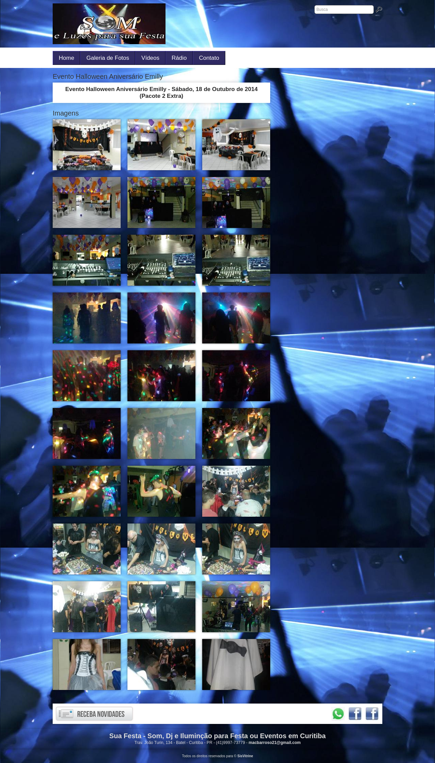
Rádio (179, 58)
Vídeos (150, 58)
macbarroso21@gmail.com (275, 742)
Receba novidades (94, 713)
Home (66, 58)
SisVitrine (245, 756)
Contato (209, 58)
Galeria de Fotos (107, 58)
